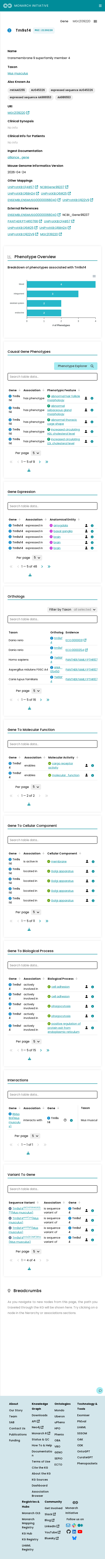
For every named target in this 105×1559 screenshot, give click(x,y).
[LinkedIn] (74, 1531)
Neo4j (37, 1427)
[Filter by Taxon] (72, 609)
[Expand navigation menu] (100, 5)
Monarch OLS (31, 1513)
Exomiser (83, 1415)
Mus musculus (18, 73)
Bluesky (51, 1538)
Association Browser (40, 1494)
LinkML (81, 1427)
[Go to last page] (46, 462)
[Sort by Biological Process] (76, 978)
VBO (57, 1446)
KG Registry (30, 1539)
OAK (80, 1439)
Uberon (59, 1416)
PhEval (81, 1421)
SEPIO (58, 1458)
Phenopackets (87, 1463)
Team (13, 1416)
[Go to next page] (39, 462)
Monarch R (41, 1433)
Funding (14, 1440)
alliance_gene (18, 157)
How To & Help (42, 1445)
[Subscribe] (68, 1525)
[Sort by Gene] (19, 390)
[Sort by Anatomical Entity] (78, 519)
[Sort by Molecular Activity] (76, 757)
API (36, 1421)
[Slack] (74, 1525)
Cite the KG (40, 1468)
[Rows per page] (36, 453)
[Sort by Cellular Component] (79, 853)
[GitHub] (69, 1531)
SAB (11, 1422)
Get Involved (53, 1508)
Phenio (59, 1434)
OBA (57, 1440)
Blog (49, 1520)
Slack (50, 1514)
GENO (58, 1452)
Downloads (39, 1415)
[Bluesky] (74, 1538)
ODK (80, 1445)
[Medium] (80, 1525)
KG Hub (27, 1533)
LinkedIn (52, 1526)
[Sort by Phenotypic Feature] (78, 390)
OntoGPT (83, 1451)
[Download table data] (28, 470)
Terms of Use (41, 1461)
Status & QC (40, 1439)
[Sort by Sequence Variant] (37, 1202)
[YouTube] (80, 1531)
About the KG (41, 1473)
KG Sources (40, 1480)
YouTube (52, 1532)
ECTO (58, 1464)
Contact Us (17, 1428)
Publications (18, 1434)
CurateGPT (85, 1457)
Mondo (59, 1410)
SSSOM (82, 1433)
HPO (57, 1428)
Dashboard (39, 1485)
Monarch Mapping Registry (28, 1523)
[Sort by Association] (42, 390)
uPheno (59, 1422)
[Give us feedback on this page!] (99, 1390)
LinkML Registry (27, 1548)
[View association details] (91, 398)
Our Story (16, 1410)
